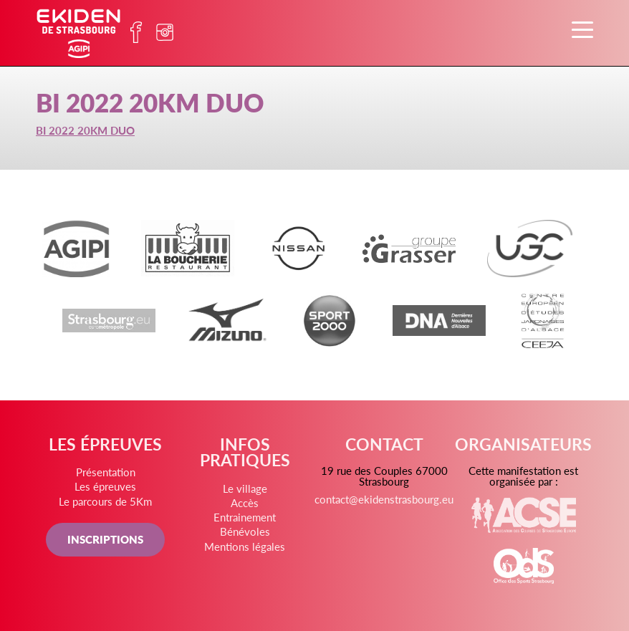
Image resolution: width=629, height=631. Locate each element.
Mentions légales (244, 546)
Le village (245, 488)
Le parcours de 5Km (105, 501)
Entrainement (244, 516)
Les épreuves (105, 485)
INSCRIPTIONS (105, 538)
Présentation (105, 471)
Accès (245, 502)
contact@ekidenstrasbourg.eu (383, 498)
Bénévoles (245, 531)
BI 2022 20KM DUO (85, 130)
